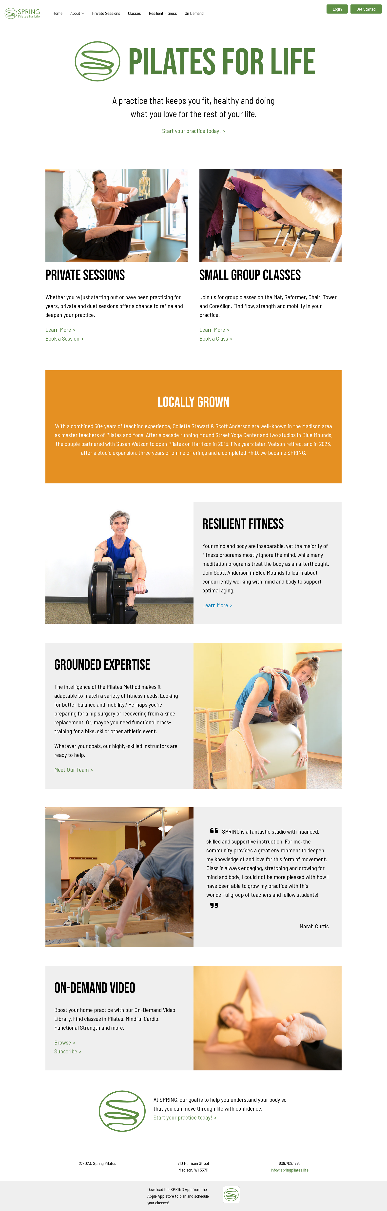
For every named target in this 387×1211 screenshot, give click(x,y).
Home (57, 13)
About (77, 13)
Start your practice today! (191, 130)
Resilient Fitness (163, 13)
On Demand (194, 13)
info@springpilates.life (290, 1170)
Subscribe (65, 1051)
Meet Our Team (71, 769)
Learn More (58, 329)
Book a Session (62, 338)
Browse (62, 1042)
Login (337, 9)
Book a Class (213, 338)
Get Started (366, 9)
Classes (134, 13)
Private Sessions (106, 13)
